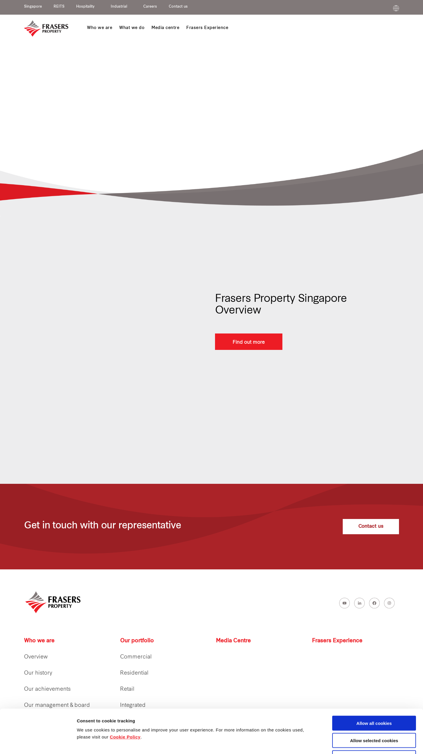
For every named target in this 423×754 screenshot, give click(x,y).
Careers (150, 6)
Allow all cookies (374, 682)
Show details (307, 742)
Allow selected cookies (374, 699)
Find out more (249, 341)
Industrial (119, 6)
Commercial (136, 657)
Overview (36, 657)
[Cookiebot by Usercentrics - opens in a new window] (38, 742)
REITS (59, 6)
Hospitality (85, 6)
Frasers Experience (337, 641)
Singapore (33, 6)
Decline (374, 716)
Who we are (39, 641)
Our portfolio (137, 641)
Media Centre (233, 641)
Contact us (178, 6)
